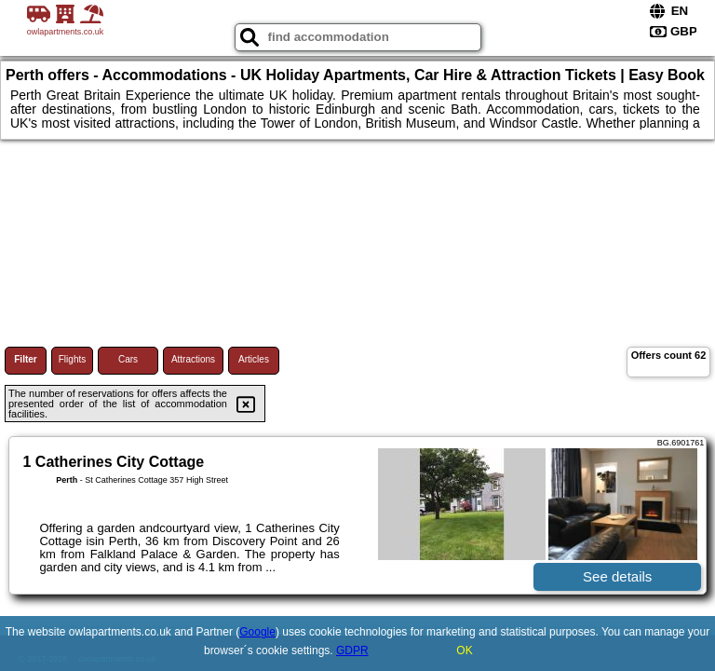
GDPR (352, 650)
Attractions (193, 359)
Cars (128, 359)
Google (257, 631)
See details (617, 576)
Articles (253, 359)
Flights (72, 359)
